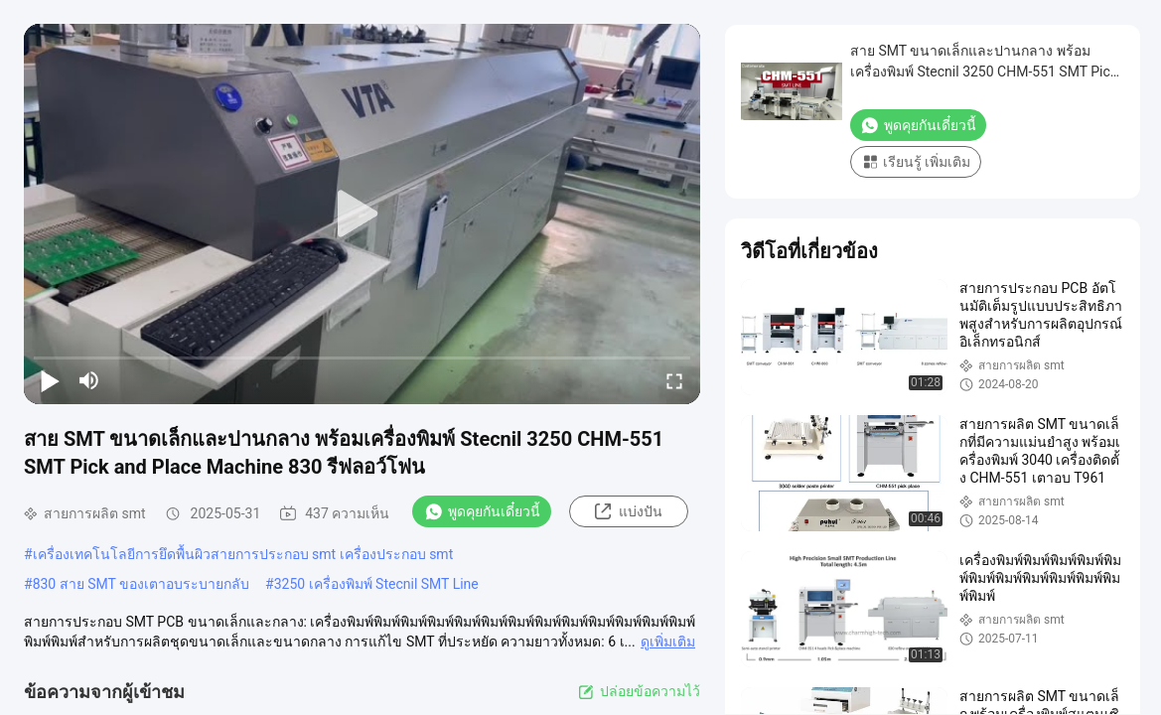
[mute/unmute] (89, 380)
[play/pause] (50, 380)
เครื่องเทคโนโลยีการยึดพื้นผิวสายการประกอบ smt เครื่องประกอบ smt (243, 554)
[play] (362, 214)
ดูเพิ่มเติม (668, 641)
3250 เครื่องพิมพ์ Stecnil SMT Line (376, 584)
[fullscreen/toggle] (674, 380)
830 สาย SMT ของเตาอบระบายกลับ (141, 584)
